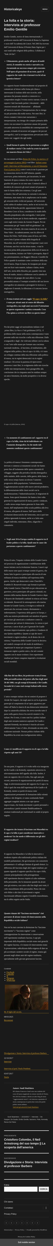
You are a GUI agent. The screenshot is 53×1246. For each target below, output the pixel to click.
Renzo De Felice (10, 1122)
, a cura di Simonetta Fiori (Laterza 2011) (25, 166)
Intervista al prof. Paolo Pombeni (17, 1069)
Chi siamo (8, 1202)
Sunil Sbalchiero (13, 1117)
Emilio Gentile (24, 1119)
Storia (6, 1077)
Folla (38, 1119)
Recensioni (8, 1020)
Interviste (8, 1062)
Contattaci (8, 1208)
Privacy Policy (10, 1214)
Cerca (6, 1185)
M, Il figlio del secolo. (26, 999)
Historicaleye (13, 9)
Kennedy (44, 1119)
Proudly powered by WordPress (37, 1230)
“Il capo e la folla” (40, 299)
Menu (45, 9)
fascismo (33, 1119)
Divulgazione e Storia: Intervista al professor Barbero (26, 1040)
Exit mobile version (26, 1242)
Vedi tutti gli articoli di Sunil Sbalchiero (26, 1107)
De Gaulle (14, 1119)
